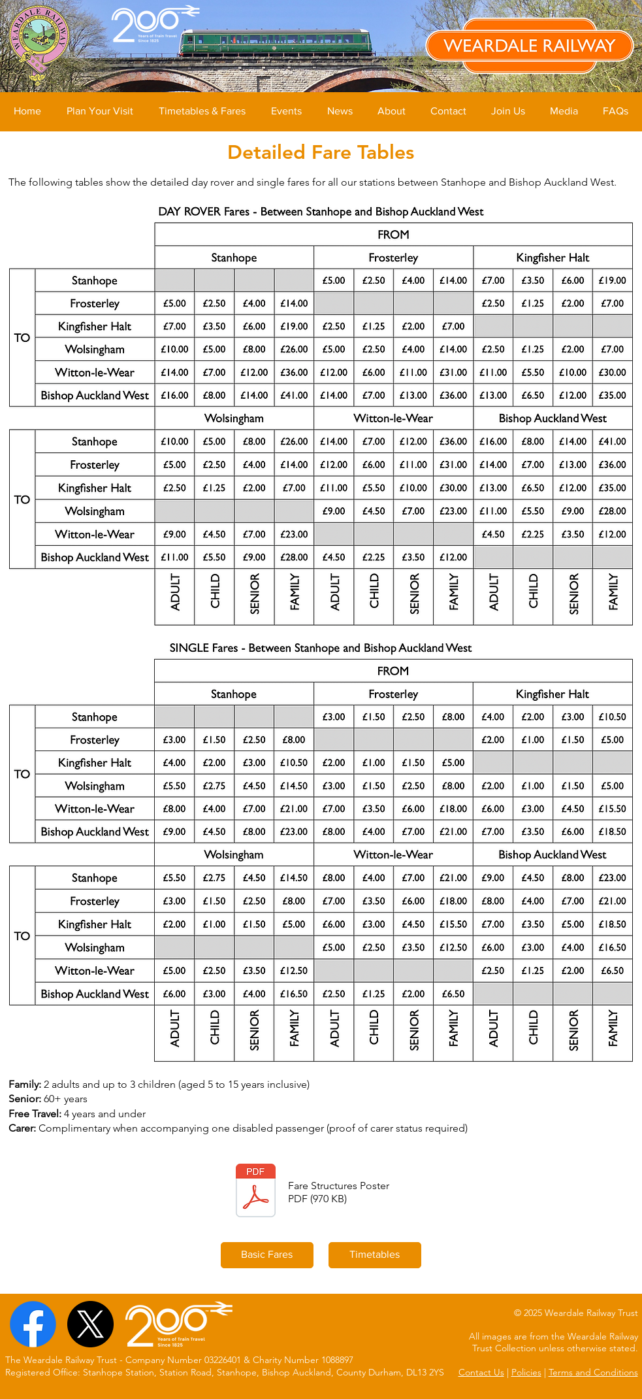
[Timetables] (375, 1255)
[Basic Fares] (267, 1255)
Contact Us (481, 1372)
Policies (526, 1372)
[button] (100, 111)
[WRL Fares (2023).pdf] (256, 1192)
